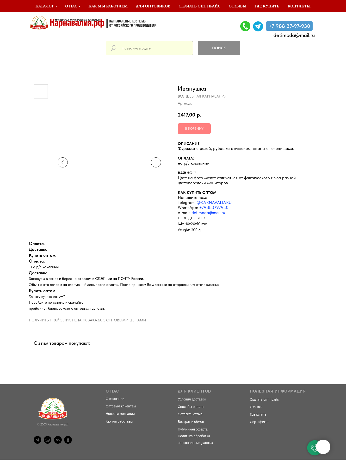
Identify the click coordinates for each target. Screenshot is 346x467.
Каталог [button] (44, 6)
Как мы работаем (108, 6)
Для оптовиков (153, 6)
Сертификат (259, 422)
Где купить (266, 6)
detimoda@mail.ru (294, 35)
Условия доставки (192, 399)
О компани (114, 399)
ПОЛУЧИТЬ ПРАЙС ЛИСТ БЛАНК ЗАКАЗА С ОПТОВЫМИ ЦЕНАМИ (87, 320)
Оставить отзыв (190, 414)
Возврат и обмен (191, 422)
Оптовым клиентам (121, 406)
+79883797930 (214, 207)
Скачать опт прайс (200, 6)
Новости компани (119, 414)
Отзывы (238, 6)
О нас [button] (71, 6)
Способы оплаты (191, 407)
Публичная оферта (193, 429)
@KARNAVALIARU (214, 202)
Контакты (299, 6)
